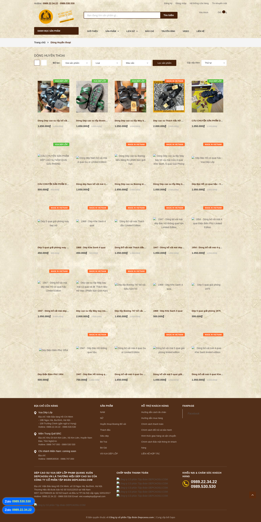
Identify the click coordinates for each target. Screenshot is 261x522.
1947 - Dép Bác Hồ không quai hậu (94, 374)
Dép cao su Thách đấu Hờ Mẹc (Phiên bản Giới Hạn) (180, 120)
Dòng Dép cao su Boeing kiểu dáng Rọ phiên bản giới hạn (145, 184)
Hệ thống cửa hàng (199, 3)
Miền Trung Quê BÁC (49, 433)
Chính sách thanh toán (152, 424)
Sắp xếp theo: (193, 62)
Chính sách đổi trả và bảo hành (156, 430)
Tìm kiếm (169, 15)
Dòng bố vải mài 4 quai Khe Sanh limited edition (217, 374)
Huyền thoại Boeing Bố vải (113, 424)
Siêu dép (104, 436)
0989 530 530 (68, 444)
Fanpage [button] (188, 405)
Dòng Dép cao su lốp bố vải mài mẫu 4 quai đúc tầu (65, 120)
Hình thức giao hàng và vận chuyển (158, 436)
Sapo (172, 517)
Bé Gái (103, 447)
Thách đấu (105, 430)
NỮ (101, 418)
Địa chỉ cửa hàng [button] (46, 405)
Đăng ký (168, 3)
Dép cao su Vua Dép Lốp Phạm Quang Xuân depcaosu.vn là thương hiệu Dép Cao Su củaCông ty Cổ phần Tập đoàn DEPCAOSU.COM (65, 476)
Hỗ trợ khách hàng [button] (155, 405)
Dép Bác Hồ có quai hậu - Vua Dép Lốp (212, 184)
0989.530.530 (67, 3)
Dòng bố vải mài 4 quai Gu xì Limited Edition (138, 374)
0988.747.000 (67, 459)
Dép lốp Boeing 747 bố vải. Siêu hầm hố (136, 311)
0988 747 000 (53, 444)
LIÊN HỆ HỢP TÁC (150, 453)
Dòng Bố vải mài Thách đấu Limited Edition (138, 247)
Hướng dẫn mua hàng (152, 418)
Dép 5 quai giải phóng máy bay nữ (56, 247)
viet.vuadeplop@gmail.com (92, 496)
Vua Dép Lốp (45, 412)
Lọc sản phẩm (164, 63)
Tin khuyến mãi (219, 3)
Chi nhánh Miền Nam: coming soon (57, 451)
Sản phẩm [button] (106, 405)
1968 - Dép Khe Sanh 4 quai (90, 247)
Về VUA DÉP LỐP (109, 453)
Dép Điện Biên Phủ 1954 (50, 374)
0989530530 (52, 459)
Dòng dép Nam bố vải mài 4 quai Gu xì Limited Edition (105, 184)
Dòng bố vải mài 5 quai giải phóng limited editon (179, 374)
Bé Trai (103, 441)
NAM (102, 412)
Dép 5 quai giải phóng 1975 (206, 311)
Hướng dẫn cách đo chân (153, 412)
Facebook (193, 413)
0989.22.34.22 (50, 3)
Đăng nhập (181, 3)
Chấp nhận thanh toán (132, 472)
